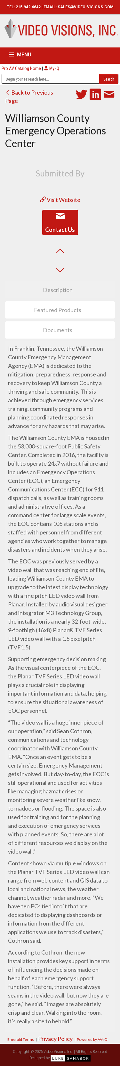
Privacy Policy (55, 1038)
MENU (24, 55)
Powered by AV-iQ (92, 1039)
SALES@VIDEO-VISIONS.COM (86, 7)
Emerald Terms (20, 1039)
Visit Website (60, 199)
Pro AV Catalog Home (22, 68)
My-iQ (51, 68)
